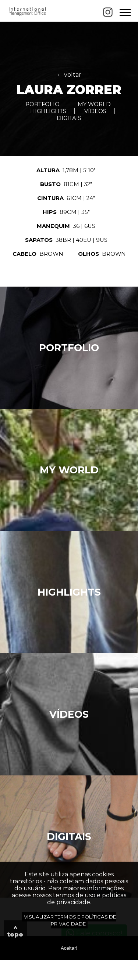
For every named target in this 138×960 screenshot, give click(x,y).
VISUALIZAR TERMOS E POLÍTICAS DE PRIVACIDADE (70, 920)
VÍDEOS (95, 111)
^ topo (15, 931)
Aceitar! (69, 948)
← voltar (69, 74)
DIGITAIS (69, 118)
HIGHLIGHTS (48, 111)
